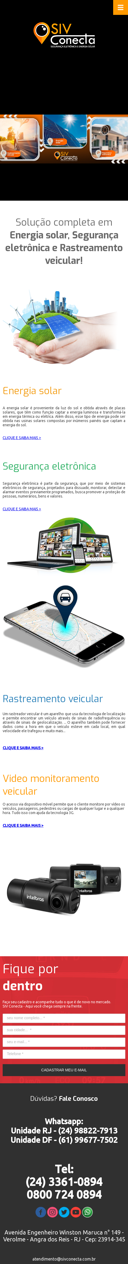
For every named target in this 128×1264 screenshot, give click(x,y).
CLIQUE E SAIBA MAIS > (22, 438)
